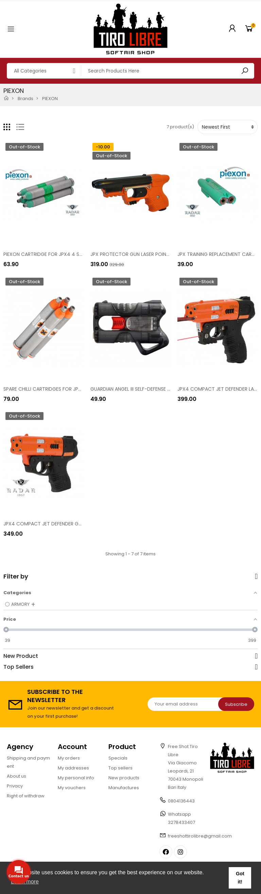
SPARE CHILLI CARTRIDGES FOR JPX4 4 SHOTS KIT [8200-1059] (74, 389)
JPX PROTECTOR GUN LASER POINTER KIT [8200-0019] (151, 254)
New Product (20, 656)
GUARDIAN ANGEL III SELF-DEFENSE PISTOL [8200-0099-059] (158, 389)
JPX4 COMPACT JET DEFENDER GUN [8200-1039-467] (65, 523)
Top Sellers (18, 667)
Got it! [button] (240, 877)
